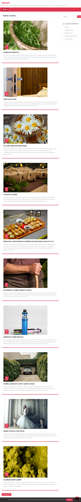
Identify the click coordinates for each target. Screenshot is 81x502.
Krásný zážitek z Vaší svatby (14, 431)
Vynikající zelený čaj (11, 52)
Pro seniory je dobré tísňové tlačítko (17, 290)
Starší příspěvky (7, 494)
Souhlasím (69, 499)
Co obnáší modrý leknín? (12, 480)
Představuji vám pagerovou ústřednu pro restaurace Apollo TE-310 (28, 241)
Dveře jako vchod (9, 99)
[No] (79, 499)
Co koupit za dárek (10, 194)
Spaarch (6, 2)
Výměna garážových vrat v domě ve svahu (18, 384)
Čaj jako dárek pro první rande (15, 146)
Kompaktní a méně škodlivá (13, 337)
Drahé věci (67, 27)
